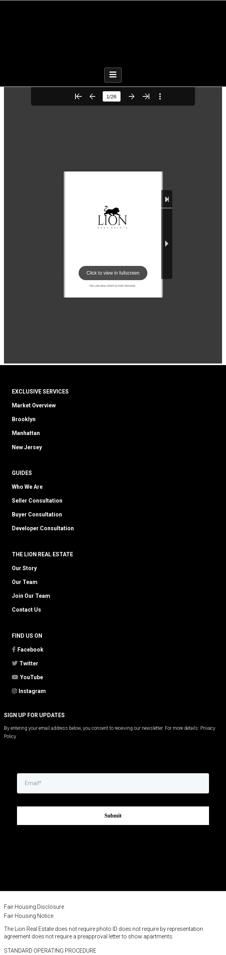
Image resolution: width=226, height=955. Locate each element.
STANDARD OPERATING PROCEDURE (50, 898)
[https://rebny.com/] (113, 909)
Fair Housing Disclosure (34, 854)
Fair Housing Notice (28, 864)
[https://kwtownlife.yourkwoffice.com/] (113, 939)
